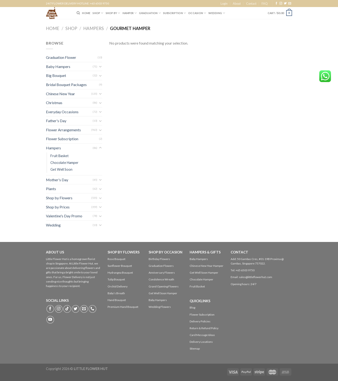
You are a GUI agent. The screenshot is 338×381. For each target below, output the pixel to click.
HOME (86, 13)
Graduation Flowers (161, 266)
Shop (71, 28)
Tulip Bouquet (116, 279)
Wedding (216, 13)
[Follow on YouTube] (50, 320)
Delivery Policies (200, 321)
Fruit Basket (59, 156)
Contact (251, 3)
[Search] (78, 13)
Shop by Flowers (59, 198)
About (237, 3)
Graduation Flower (61, 57)
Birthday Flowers (159, 259)
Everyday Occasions (62, 111)
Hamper (130, 13)
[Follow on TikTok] (67, 309)
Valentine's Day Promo (64, 216)
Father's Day (56, 120)
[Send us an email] (289, 3)
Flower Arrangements (63, 130)
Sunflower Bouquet (120, 266)
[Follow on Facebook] (276, 3)
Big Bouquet (56, 75)
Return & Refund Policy (204, 328)
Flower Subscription (62, 138)
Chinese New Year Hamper (206, 266)
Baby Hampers (58, 66)
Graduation (150, 13)
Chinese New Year (60, 93)
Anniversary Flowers (162, 272)
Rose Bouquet (116, 259)
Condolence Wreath (161, 279)
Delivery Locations (201, 341)
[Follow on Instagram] (280, 3)
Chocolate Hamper (64, 163)
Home (52, 28)
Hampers (93, 28)
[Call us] (92, 309)
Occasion (197, 13)
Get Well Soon (61, 169)
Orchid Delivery (118, 286)
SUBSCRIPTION (174, 13)
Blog (192, 307)
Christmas (54, 102)
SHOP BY (113, 13)
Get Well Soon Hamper (163, 293)
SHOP (98, 13)
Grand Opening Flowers (164, 286)
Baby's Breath (116, 293)
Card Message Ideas (202, 335)
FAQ (265, 3)
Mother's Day (57, 179)
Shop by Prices (58, 207)
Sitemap (195, 348)
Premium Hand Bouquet (123, 307)
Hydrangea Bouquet (120, 272)
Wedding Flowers (160, 307)
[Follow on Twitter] (285, 3)
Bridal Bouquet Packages (66, 84)
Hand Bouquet (117, 300)
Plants (51, 188)
